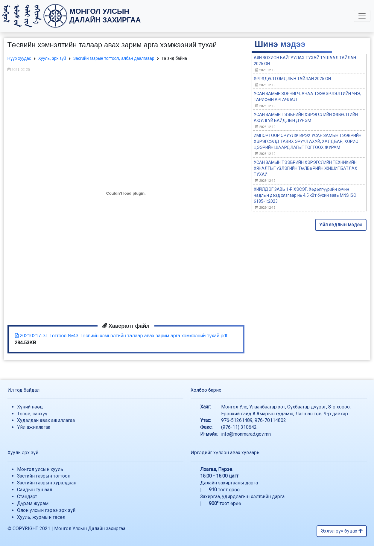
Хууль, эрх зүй (52, 58)
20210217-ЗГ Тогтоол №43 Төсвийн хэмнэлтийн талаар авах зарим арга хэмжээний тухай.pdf (121, 335)
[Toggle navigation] (362, 16)
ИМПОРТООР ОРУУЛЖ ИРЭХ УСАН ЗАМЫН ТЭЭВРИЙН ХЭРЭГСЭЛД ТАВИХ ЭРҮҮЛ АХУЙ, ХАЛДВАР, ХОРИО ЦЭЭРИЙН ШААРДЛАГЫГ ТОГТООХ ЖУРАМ (307, 141)
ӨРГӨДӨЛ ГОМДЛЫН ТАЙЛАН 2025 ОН (292, 78)
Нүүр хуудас (19, 58)
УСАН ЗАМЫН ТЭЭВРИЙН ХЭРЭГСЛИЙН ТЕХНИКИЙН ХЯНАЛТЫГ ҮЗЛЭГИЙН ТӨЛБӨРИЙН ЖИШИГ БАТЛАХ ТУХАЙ (305, 168)
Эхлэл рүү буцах (342, 531)
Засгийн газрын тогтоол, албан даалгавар (113, 58)
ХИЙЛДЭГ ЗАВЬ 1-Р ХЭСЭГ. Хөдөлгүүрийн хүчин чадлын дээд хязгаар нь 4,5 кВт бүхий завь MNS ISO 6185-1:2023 (305, 195)
